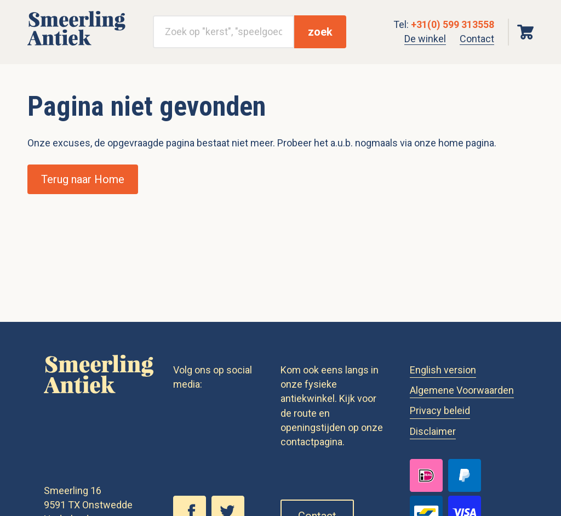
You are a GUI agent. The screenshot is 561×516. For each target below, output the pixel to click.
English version (443, 370)
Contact (477, 38)
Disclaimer (433, 431)
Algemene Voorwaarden (462, 390)
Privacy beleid (440, 410)
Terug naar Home (82, 179)
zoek (320, 31)
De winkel (425, 38)
